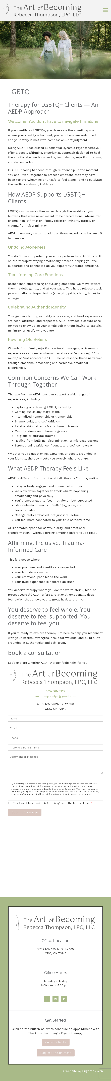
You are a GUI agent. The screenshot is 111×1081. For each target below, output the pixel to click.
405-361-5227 (56, 691)
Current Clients (55, 1042)
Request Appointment (55, 1052)
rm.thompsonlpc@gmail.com (55, 696)
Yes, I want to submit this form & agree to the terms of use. (53, 803)
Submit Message (25, 812)
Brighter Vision (92, 1071)
